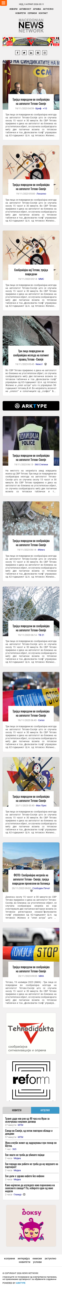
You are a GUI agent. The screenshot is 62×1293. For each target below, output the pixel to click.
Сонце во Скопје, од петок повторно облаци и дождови (29, 1132)
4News (41, 549)
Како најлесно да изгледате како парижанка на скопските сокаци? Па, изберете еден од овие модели (30, 1188)
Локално (41, 193)
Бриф (38, 108)
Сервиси (32, 13)
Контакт (43, 13)
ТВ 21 (41, 635)
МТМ (20, 1125)
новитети (24, 1262)
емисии (37, 1258)
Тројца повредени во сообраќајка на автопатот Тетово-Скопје (31, 101)
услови (37, 1262)
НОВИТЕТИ (16, 1110)
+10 (45, 108)
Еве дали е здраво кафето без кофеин (24, 1176)
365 (14, 1149)
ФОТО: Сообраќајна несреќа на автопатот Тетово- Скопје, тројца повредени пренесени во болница (31, 879)
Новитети (20, 13)
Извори (13, 9)
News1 (39, 364)
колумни (9, 1258)
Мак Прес (41, 805)
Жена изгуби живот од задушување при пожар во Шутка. (31, 1144)
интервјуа (24, 1258)
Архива (37, 9)
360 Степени (41, 464)
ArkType (20, 1283)
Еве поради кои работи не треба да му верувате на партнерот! (31, 1165)
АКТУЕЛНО (45, 1110)
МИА (41, 976)
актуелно (50, 1258)
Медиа (17, 1158)
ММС (41, 279)
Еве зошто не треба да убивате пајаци (24, 1155)
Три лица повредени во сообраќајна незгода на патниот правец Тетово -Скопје (31, 355)
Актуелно (48, 9)
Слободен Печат (41, 888)
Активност (25, 9)
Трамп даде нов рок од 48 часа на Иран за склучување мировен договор (27, 1119)
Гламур (17, 1194)
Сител (41, 720)
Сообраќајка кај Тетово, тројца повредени (31, 272)
